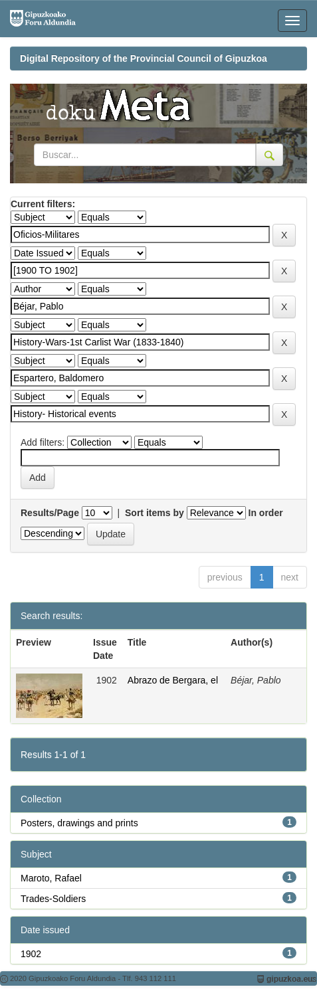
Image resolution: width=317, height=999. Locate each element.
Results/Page (50, 512)
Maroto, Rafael (51, 878)
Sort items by (154, 512)
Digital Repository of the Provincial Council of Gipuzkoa (143, 58)
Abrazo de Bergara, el (173, 680)
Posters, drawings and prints (79, 823)
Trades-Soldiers (53, 898)
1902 (31, 954)
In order (266, 512)
